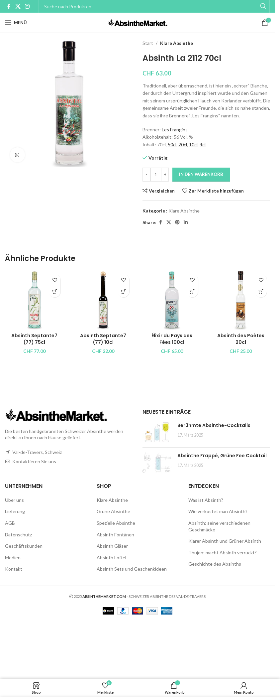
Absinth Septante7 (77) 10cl (103, 339)
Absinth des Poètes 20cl (240, 339)
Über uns (14, 500)
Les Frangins (175, 129)
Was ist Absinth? (205, 500)
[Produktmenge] (156, 175)
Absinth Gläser (112, 546)
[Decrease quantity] (146, 175)
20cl (182, 144)
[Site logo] (137, 22)
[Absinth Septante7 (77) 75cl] (34, 300)
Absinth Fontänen (115, 534)
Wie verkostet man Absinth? (217, 511)
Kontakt (13, 569)
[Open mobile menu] (16, 22)
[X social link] (18, 6)
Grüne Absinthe (113, 511)
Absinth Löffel (111, 557)
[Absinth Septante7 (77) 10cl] (103, 300)
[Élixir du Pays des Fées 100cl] (171, 300)
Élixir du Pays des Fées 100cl (171, 339)
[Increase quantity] (165, 175)
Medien (13, 557)
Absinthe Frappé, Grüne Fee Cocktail (222, 455)
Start (147, 43)
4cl (203, 144)
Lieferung (15, 511)
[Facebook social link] (9, 6)
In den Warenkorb (201, 174)
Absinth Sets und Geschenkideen (132, 569)
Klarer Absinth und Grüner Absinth (224, 541)
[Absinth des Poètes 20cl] (240, 300)
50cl (172, 144)
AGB (10, 523)
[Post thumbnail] (157, 432)
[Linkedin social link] (186, 222)
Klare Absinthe (176, 43)
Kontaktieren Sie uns (34, 461)
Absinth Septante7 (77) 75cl (34, 339)
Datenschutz (18, 534)
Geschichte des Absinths (214, 564)
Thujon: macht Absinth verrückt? (222, 552)
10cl (193, 144)
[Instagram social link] (27, 6)
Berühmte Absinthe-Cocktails (213, 425)
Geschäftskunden (24, 546)
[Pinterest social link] (177, 222)
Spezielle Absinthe (116, 523)
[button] (54, 291)
